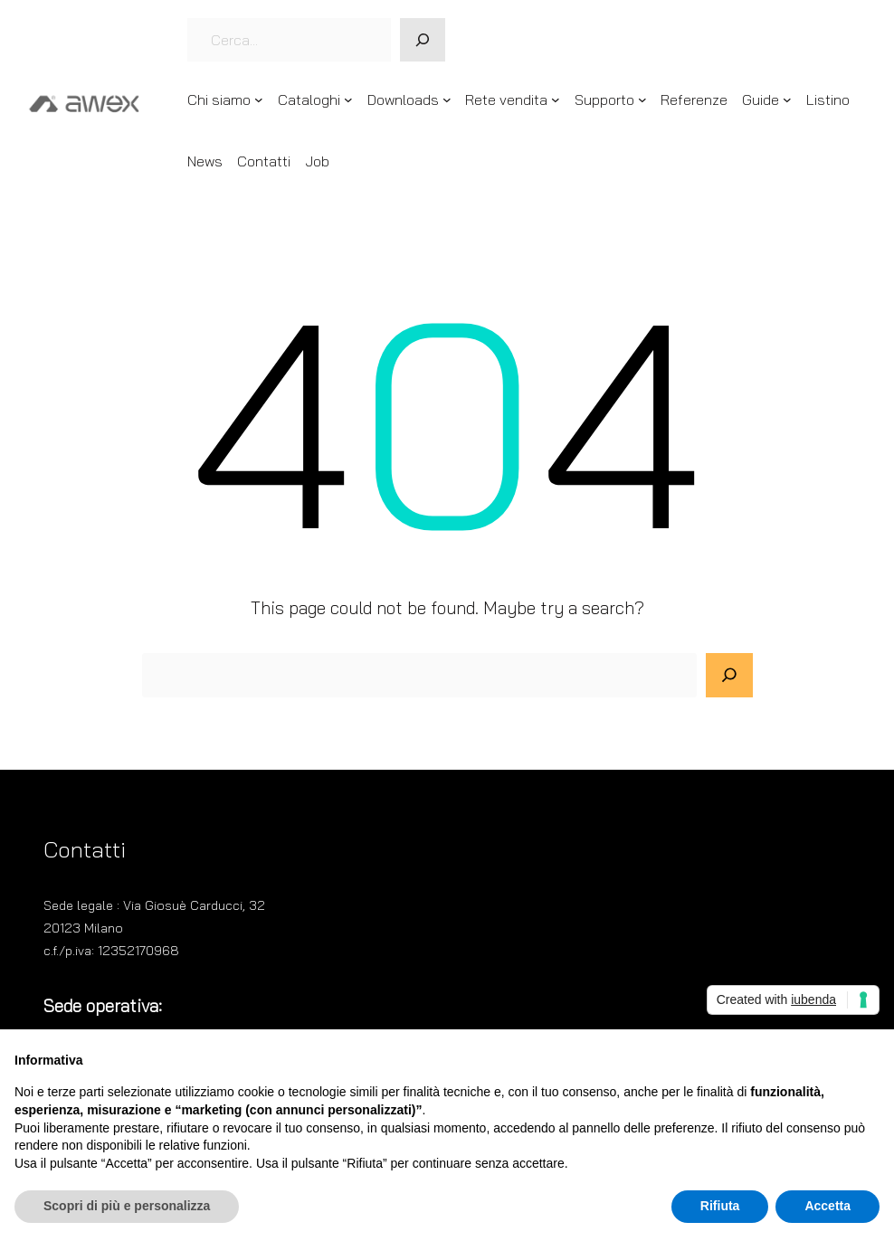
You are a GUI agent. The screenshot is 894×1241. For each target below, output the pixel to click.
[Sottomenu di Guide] (787, 99)
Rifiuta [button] (720, 1205)
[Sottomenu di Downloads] (447, 99)
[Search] (729, 675)
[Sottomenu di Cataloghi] (348, 99)
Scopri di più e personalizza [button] (126, 1205)
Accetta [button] (827, 1205)
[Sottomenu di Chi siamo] (258, 99)
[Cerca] (422, 40)
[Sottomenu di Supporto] (642, 99)
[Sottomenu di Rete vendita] (555, 99)
